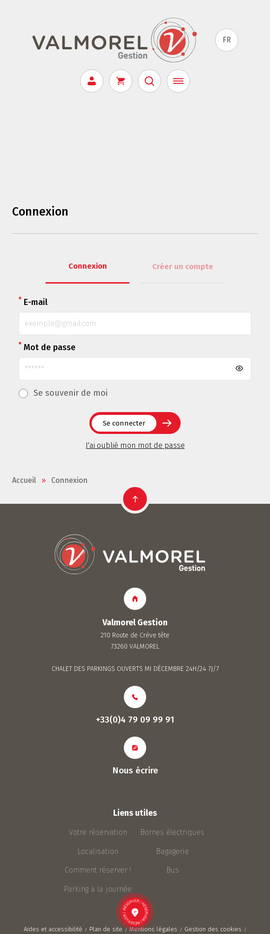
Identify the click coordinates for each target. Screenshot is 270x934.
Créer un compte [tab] (182, 266)
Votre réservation (98, 832)
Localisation (97, 851)
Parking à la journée (98, 889)
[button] (135, 499)
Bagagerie (172, 851)
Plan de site (105, 929)
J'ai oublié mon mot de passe (135, 445)
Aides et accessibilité (53, 929)
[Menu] (178, 81)
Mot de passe (47, 346)
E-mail (33, 301)
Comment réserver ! (98, 870)
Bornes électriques (172, 832)
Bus (172, 870)
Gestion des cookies (213, 929)
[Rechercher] (149, 81)
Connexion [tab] (87, 266)
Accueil (24, 480)
